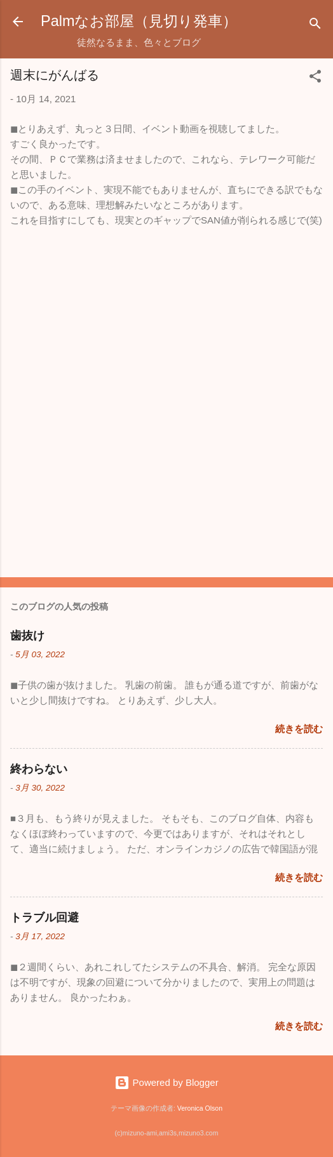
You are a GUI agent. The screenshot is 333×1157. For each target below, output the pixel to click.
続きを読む (299, 728)
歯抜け (27, 635)
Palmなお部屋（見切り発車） (139, 21)
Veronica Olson (199, 1108)
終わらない (38, 769)
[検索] (315, 25)
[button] (315, 78)
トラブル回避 (44, 917)
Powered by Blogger (166, 1082)
